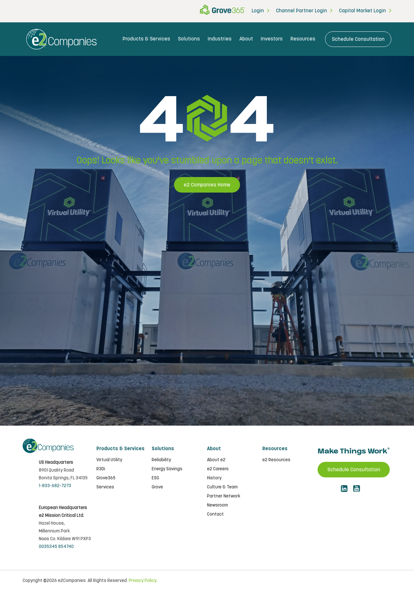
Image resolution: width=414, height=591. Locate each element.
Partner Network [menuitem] (223, 496)
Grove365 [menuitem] (105, 478)
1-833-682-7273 (55, 486)
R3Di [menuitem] (100, 469)
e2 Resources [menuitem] (276, 460)
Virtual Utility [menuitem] (109, 460)
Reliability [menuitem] (161, 460)
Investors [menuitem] (272, 39)
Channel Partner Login (301, 10)
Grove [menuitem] (157, 487)
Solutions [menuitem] (189, 39)
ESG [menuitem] (155, 478)
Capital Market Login (362, 10)
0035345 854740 (56, 546)
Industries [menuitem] (220, 39)
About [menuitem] (246, 39)
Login (258, 10)
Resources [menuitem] (302, 39)
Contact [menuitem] (215, 514)
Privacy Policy (142, 580)
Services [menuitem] (105, 487)
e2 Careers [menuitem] (218, 469)
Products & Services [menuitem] (146, 39)
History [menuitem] (214, 478)
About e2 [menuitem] (216, 460)
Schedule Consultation (358, 39)
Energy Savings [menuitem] (167, 469)
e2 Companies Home (207, 185)
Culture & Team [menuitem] (222, 487)
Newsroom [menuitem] (217, 505)
